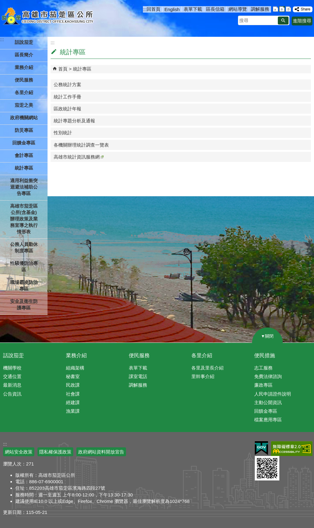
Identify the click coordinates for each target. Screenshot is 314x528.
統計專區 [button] (24, 167)
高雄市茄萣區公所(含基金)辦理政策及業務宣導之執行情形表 (24, 218)
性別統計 (63, 132)
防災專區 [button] (24, 130)
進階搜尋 (302, 20)
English (172, 9)
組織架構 (75, 367)
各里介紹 (201, 355)
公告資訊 (12, 393)
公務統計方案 (67, 84)
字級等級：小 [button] (275, 9)
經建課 (73, 402)
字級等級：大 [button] (288, 9)
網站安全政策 (19, 451)
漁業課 (73, 411)
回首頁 (153, 9)
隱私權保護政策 (55, 451)
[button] (283, 21)
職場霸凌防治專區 (24, 285)
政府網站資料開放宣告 (101, 451)
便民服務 (139, 355)
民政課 (73, 385)
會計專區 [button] (24, 155)
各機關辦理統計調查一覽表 (81, 144)
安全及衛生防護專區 (24, 304)
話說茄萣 (13, 355)
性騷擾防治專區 (24, 266)
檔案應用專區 (268, 419)
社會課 (73, 393)
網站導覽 (237, 9)
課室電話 (138, 376)
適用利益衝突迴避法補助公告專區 (24, 187)
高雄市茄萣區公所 (48, 17)
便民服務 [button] (24, 79)
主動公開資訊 (268, 402)
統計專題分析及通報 (74, 120)
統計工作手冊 (67, 96)
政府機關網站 (24, 117)
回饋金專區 (23, 142)
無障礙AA (291, 448)
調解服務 (260, 9)
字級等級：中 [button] (282, 9)
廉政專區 (263, 385)
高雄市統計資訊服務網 (79, 156)
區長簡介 (24, 54)
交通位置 (12, 376)
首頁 (62, 68)
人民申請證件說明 (272, 393)
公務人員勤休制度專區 (24, 247)
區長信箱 (215, 9)
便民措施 (264, 355)
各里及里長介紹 (207, 367)
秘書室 (73, 376)
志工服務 (263, 367)
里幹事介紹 (202, 376)
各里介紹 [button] (24, 92)
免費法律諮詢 (268, 376)
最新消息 (12, 385)
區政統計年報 (67, 108)
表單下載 (193, 9)
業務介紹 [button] (24, 67)
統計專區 (82, 68)
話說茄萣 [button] (24, 42)
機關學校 (12, 367)
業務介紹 (76, 355)
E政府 (261, 448)
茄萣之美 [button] (24, 105)
